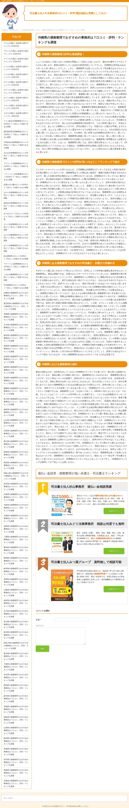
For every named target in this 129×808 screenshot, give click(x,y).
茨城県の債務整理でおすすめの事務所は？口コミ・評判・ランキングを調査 (16, 709)
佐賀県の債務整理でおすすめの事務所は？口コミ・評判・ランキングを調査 (16, 359)
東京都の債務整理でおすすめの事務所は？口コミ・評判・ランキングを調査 (16, 656)
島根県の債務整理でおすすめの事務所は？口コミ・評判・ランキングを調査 (16, 455)
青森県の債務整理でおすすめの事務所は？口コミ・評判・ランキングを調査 (16, 773)
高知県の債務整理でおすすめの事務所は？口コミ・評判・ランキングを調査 (16, 380)
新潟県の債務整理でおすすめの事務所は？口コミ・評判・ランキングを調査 (16, 635)
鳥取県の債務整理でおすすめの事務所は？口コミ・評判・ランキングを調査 (16, 465)
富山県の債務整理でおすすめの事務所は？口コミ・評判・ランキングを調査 (16, 624)
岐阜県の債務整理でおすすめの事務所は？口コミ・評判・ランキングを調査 (16, 571)
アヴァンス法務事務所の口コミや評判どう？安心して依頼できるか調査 (16, 166)
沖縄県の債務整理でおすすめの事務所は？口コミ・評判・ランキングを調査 (16, 295)
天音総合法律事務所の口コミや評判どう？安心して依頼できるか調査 (16, 145)
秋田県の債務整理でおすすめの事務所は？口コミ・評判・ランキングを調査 (16, 741)
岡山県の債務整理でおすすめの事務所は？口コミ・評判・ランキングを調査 (16, 444)
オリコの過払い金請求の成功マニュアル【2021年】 (16, 83)
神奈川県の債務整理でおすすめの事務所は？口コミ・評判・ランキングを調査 (16, 645)
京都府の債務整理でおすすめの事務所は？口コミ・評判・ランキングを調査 (16, 518)
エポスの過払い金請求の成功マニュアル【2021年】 (16, 114)
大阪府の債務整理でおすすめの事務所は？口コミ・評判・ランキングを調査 (16, 508)
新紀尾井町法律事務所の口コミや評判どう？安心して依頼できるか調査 (16, 134)
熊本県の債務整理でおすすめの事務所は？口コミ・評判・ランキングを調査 (16, 338)
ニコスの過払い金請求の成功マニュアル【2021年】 (16, 75)
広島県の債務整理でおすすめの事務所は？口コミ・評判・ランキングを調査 (16, 433)
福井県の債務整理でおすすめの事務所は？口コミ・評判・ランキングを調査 (16, 603)
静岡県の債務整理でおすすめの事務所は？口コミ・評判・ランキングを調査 (16, 561)
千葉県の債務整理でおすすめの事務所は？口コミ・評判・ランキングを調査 (16, 667)
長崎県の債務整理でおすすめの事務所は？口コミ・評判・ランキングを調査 (16, 349)
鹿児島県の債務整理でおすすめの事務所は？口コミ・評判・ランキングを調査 (16, 306)
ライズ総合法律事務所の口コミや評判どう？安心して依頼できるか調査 (16, 124)
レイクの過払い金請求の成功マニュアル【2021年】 (16, 68)
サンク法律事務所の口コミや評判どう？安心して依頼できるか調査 (16, 227)
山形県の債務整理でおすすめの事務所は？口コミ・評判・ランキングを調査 (16, 730)
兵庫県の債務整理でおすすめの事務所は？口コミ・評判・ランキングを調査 (16, 497)
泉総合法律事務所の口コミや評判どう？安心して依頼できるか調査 (16, 206)
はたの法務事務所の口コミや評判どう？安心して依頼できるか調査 (16, 238)
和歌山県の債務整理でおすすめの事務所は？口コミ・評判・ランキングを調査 (16, 476)
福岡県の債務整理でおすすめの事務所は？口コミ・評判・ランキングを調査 (16, 370)
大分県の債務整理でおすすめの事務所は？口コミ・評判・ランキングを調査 (16, 327)
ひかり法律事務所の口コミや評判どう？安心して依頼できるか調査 (16, 195)
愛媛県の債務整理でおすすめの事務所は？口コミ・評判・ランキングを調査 (16, 391)
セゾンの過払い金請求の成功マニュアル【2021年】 (16, 99)
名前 (38, 620)
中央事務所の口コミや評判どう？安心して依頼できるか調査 (16, 286)
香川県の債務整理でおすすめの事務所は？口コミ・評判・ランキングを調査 (16, 402)
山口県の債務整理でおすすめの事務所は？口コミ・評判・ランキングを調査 (16, 423)
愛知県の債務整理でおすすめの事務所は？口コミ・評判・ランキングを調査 (16, 550)
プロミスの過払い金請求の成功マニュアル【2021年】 (16, 52)
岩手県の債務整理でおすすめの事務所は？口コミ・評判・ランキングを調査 (16, 762)
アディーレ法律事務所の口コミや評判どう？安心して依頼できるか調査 (16, 267)
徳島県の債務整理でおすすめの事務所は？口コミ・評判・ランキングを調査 (16, 412)
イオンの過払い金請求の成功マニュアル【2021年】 (16, 106)
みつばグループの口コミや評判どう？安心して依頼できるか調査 (16, 216)
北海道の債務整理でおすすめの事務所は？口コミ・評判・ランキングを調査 (16, 783)
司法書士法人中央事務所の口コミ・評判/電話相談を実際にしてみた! (68, 13)
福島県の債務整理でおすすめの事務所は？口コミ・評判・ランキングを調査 (16, 720)
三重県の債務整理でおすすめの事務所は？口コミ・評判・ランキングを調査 (16, 539)
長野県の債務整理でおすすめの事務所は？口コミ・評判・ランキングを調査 (16, 582)
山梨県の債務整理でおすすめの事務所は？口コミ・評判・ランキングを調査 (16, 592)
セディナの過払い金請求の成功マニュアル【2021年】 (16, 91)
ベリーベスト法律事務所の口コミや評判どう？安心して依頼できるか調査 (16, 177)
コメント (40, 625)
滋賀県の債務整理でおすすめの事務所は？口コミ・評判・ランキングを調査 (16, 529)
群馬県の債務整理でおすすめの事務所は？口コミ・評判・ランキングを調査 (16, 688)
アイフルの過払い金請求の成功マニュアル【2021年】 (16, 60)
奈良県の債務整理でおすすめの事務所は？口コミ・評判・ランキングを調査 (16, 486)
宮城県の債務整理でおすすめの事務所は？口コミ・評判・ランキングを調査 (16, 751)
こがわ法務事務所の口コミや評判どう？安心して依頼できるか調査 (16, 277)
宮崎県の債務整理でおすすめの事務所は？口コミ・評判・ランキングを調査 (16, 317)
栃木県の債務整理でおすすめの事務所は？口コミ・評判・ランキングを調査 (16, 699)
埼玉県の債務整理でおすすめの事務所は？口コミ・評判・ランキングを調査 (16, 677)
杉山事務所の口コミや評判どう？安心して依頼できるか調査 (16, 257)
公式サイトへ (114, 511)
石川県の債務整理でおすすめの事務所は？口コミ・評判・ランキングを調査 (16, 614)
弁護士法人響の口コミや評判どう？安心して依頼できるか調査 (16, 186)
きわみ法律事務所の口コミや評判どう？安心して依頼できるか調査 (16, 156)
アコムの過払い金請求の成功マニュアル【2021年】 (16, 44)
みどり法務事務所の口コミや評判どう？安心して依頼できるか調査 (16, 248)
